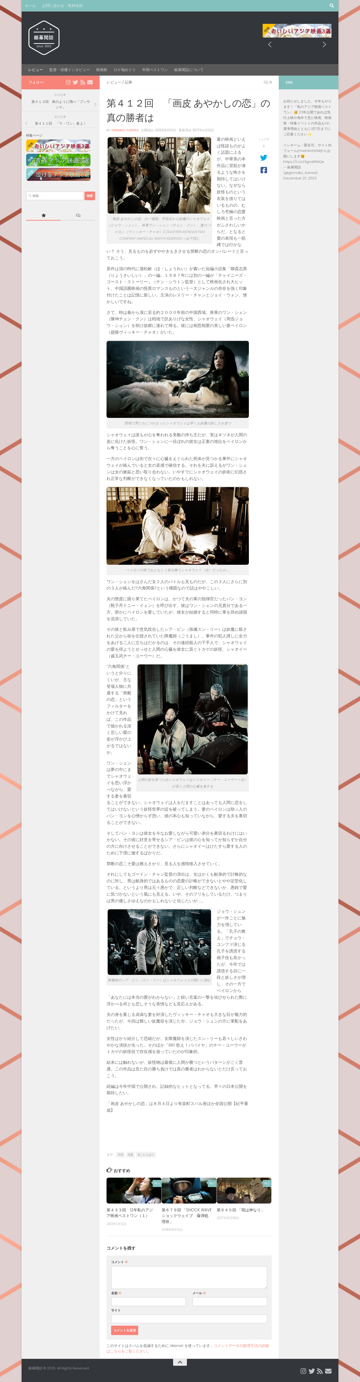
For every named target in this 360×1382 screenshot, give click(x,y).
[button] (269, 30)
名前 (116, 1293)
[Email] (90, 82)
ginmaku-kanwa (124, 130)
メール (199, 1293)
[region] (297, 31)
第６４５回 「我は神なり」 (241, 1210)
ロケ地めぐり (125, 69)
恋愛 (130, 1155)
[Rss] (82, 82)
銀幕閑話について (189, 69)
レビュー (35, 69)
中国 (120, 1155)
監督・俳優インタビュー (69, 69)
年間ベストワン (155, 69)
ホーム (30, 5)
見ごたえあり (146, 1155)
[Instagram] (68, 82)
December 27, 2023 (299, 178)
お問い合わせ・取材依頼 (62, 5)
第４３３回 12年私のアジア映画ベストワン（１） (130, 1213)
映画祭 (101, 69)
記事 (128, 82)
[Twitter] (75, 82)
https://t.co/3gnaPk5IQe (303, 161)
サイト (116, 1310)
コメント (119, 1262)
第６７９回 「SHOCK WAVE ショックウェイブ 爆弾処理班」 (187, 1215)
